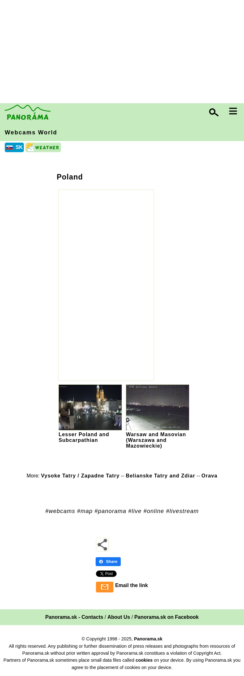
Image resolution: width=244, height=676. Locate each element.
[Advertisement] (123, 52)
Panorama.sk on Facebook (166, 617)
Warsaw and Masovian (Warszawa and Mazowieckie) (156, 440)
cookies (144, 660)
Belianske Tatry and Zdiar (160, 475)
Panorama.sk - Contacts (74, 617)
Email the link (131, 585)
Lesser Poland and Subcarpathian (83, 437)
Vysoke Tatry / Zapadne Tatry (80, 475)
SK (19, 147)
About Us (118, 617)
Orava (209, 475)
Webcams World (31, 132)
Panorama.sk (148, 638)
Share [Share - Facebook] (108, 561)
